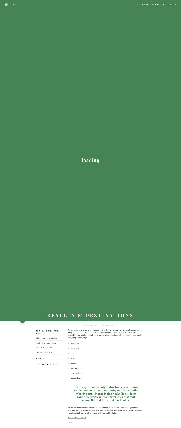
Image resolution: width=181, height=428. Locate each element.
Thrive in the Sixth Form (46, 338)
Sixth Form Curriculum (46, 343)
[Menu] (10, 4)
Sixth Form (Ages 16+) (90, 325)
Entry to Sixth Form (44, 352)
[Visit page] (135, 5)
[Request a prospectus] (152, 5)
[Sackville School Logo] (90, 9)
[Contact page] (172, 5)
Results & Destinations (45, 347)
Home (78, 325)
